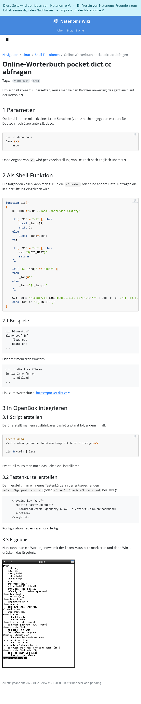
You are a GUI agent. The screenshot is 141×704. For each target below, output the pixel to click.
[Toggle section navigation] (7, 39)
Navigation (10, 55)
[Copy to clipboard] (135, 135)
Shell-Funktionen (47, 55)
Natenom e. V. (60, 5)
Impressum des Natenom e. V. (82, 10)
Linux (27, 55)
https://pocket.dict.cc (51, 393)
